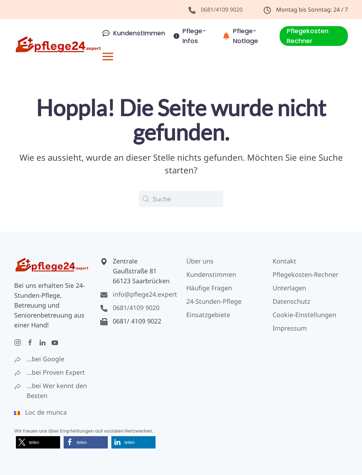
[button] (108, 56)
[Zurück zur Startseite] (58, 45)
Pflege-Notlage (240, 35)
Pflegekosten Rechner (307, 35)
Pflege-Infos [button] (190, 35)
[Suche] (181, 199)
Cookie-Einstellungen (304, 314)
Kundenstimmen (134, 33)
